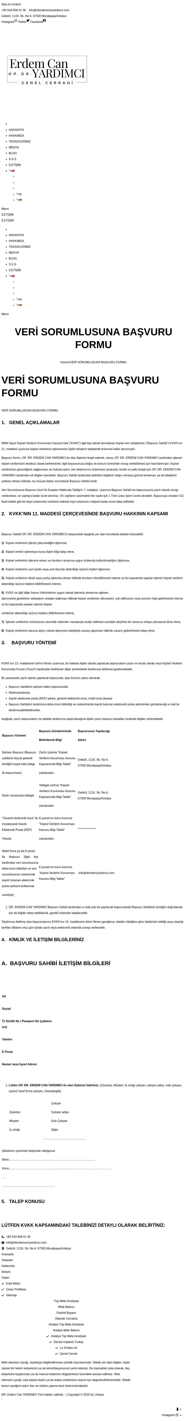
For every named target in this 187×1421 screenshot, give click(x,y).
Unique (99, 1394)
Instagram (168, 1415)
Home (64, 362)
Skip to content (11, 4)
